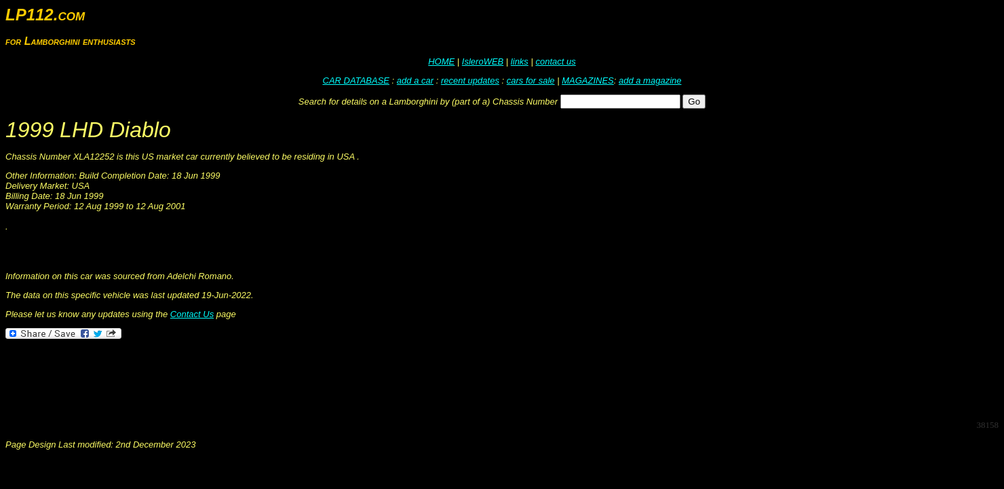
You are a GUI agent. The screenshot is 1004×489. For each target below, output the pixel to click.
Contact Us (192, 314)
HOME (441, 61)
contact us (555, 61)
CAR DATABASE (356, 80)
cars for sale (531, 80)
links (519, 61)
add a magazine (650, 80)
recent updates (470, 80)
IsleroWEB (482, 61)
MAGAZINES (588, 80)
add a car (415, 80)
